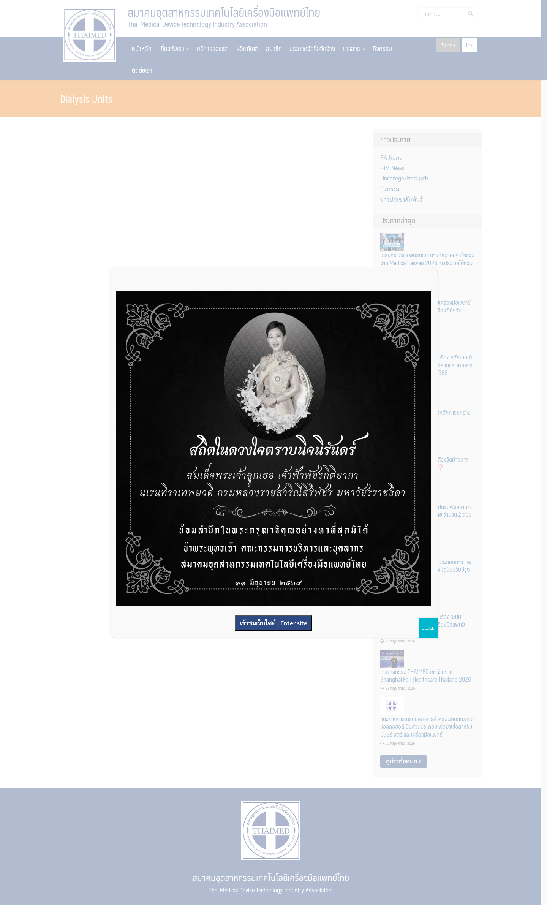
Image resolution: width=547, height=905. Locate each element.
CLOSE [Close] (428, 628)
